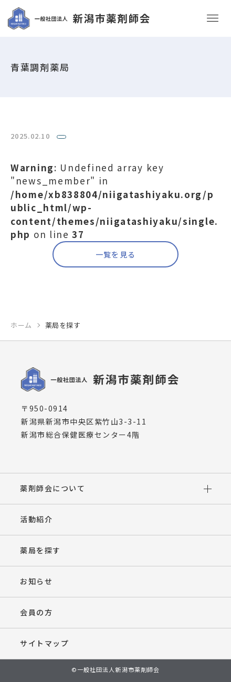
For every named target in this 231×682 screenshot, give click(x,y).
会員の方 (36, 612)
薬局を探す (40, 550)
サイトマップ (44, 643)
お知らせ (36, 581)
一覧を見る (116, 254)
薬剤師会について (52, 488)
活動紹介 (36, 519)
